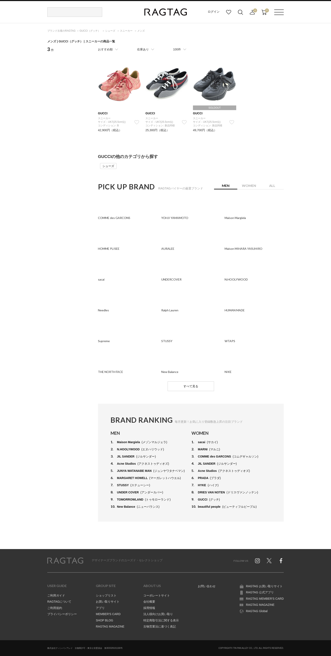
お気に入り (228, 12)
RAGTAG (65, 560)
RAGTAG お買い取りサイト (264, 586)
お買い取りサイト (107, 601)
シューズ (108, 166)
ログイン (214, 11)
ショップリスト (106, 595)
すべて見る (190, 386)
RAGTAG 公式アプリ (260, 592)
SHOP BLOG (104, 620)
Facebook (281, 560)
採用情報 (149, 608)
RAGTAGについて (59, 601)
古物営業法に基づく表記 (159, 626)
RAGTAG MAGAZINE (110, 626)
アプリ (100, 608)
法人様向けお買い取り (158, 614)
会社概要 (149, 601)
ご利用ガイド (56, 595)
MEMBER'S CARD (108, 614)
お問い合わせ (207, 586)
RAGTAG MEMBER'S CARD (265, 598)
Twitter (269, 560)
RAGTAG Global (256, 611)
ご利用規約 (54, 608)
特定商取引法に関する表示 (161, 620)
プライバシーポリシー (62, 614)
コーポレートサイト (156, 595)
